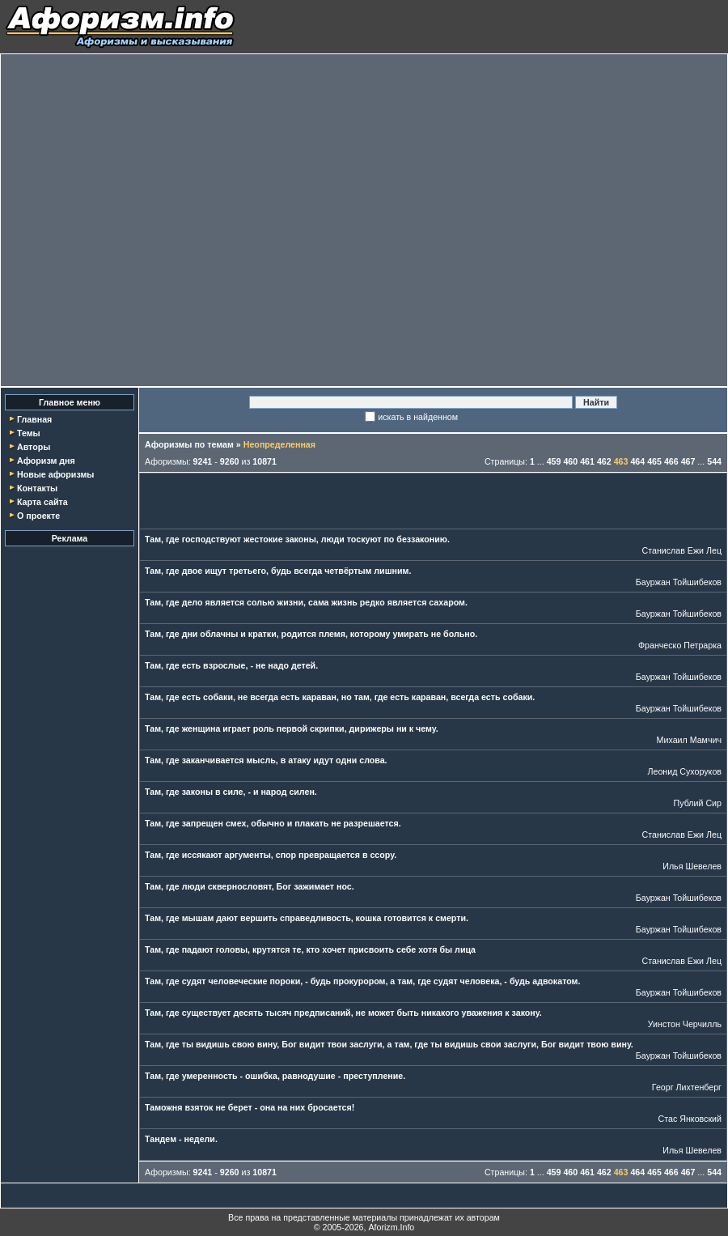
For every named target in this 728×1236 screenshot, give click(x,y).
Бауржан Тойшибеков (679, 582)
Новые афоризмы (55, 474)
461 (587, 461)
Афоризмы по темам (189, 444)
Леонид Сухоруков (684, 771)
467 (688, 461)
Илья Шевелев (692, 866)
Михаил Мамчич (689, 740)
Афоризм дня (46, 460)
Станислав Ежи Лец (682, 550)
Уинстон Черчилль (685, 1024)
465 (654, 461)
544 (714, 461)
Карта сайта (42, 502)
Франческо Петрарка (680, 645)
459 (554, 461)
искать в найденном (418, 417)
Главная (34, 419)
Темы (28, 433)
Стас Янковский (690, 1118)
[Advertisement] (166, 220)
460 (570, 461)
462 (604, 461)
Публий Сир (698, 803)
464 (637, 461)
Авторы (33, 447)
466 (671, 461)
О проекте (38, 515)
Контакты (37, 488)
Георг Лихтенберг (687, 1087)
